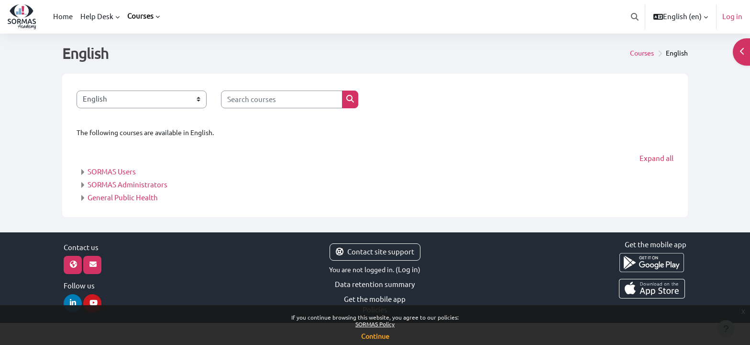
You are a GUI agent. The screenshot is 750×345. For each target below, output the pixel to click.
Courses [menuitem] (140, 16)
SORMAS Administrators (127, 185)
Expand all (656, 159)
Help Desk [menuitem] (96, 16)
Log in (732, 16)
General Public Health (123, 198)
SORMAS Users (112, 172)
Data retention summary (375, 285)
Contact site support (375, 252)
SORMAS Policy (375, 324)
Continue (375, 336)
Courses (638, 53)
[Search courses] (281, 99)
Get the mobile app (375, 299)
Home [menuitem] (63, 16)
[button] (635, 17)
